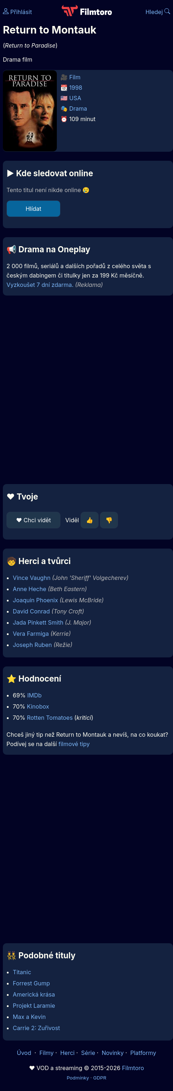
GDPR (99, 1078)
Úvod (25, 1052)
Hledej (157, 11)
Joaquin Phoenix (35, 600)
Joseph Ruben (32, 644)
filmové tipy (74, 744)
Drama (78, 108)
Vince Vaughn (32, 577)
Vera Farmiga (31, 633)
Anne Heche (29, 589)
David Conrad (31, 611)
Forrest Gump (31, 983)
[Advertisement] (84, 390)
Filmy (46, 1052)
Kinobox (38, 706)
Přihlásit (17, 11)
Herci (67, 1052)
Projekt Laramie (34, 1005)
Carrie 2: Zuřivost (36, 1028)
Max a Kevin (29, 1016)
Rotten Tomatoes (50, 717)
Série (88, 1052)
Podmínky (78, 1078)
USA (75, 98)
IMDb (34, 695)
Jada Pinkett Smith (38, 622)
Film (75, 77)
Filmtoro (133, 1068)
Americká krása (34, 994)
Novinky (113, 1052)
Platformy (143, 1052)
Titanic (22, 972)
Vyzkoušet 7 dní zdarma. (39, 284)
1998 (75, 87)
